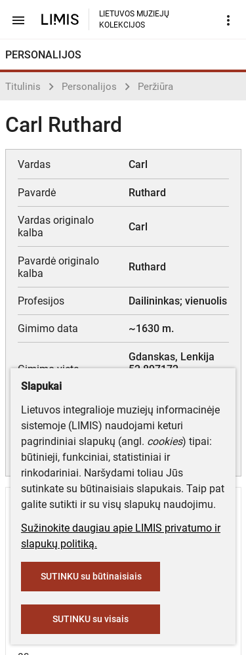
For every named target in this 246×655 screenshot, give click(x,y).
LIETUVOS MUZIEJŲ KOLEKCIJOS (134, 19)
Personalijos (89, 87)
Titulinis (23, 87)
